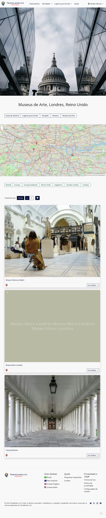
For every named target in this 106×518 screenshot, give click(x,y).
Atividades (46, 4)
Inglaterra (58, 185)
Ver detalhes (93, 285)
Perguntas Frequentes (72, 477)
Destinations (35, 4)
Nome (20, 198)
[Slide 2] (53, 93)
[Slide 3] (56, 93)
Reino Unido (46, 185)
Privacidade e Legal (90, 475)
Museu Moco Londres (14, 365)
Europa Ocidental (30, 185)
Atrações (45, 115)
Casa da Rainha (12, 450)
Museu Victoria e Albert (15, 280)
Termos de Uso (90, 480)
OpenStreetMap (92, 175)
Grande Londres (72, 185)
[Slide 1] (49, 93)
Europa (17, 185)
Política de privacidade (88, 484)
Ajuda (76, 4)
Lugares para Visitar (62, 4)
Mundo (8, 185)
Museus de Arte (69, 115)
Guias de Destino (12, 115)
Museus (55, 115)
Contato (67, 481)
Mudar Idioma (95, 4)
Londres (86, 185)
